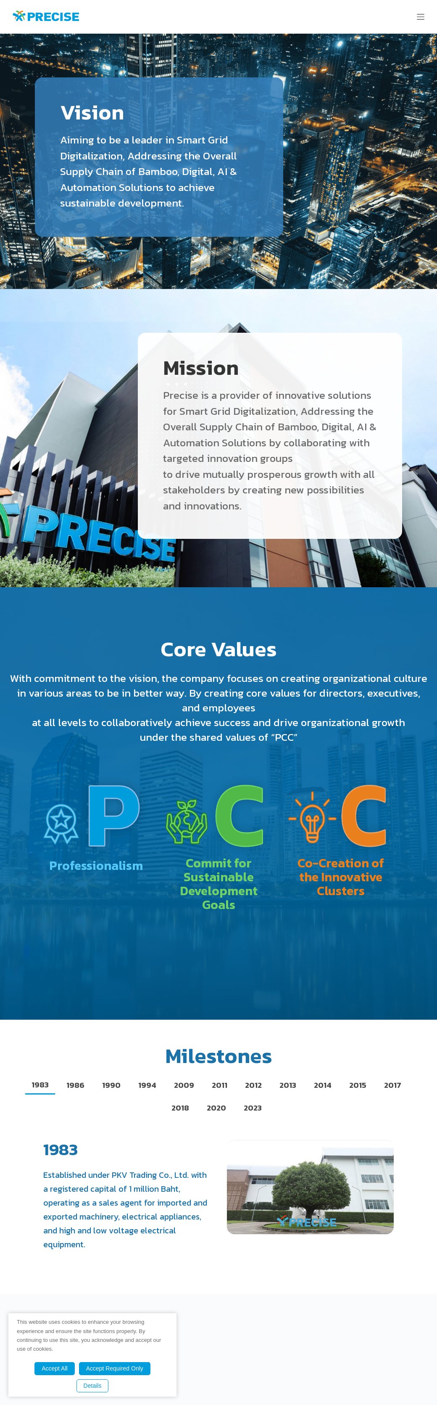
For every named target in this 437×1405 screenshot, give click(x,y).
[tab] (40, 1085)
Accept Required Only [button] (114, 1368)
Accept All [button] (54, 1368)
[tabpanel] (218, 1196)
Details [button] (93, 1385)
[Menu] (420, 17)
